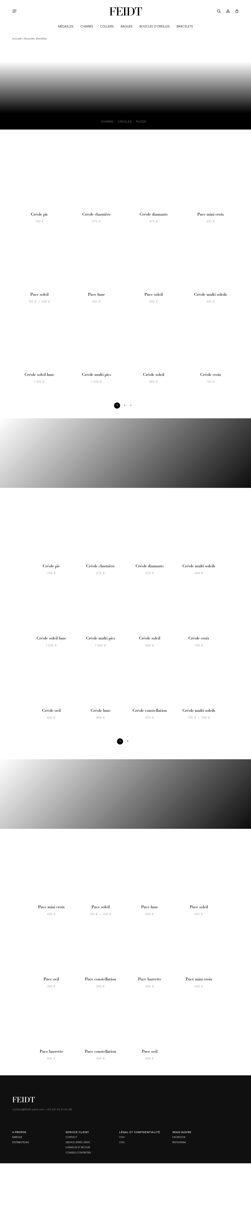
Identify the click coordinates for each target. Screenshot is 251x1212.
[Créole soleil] (153, 340)
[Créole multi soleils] (210, 260)
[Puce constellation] (100, 949)
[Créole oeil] (51, 680)
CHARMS (107, 121)
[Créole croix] (210, 340)
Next (136, 405)
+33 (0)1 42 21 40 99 (59, 1109)
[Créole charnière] (96, 180)
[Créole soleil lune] (39, 340)
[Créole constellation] (149, 680)
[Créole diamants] (153, 180)
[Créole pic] (39, 180)
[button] (14, 11)
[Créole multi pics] (96, 340)
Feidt (125, 11)
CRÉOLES (125, 121)
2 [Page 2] (124, 405)
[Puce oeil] (51, 949)
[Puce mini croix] (210, 180)
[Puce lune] (96, 260)
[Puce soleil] (39, 260)
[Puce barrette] (149, 949)
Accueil (16, 38)
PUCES (141, 121)
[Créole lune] (100, 680)
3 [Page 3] (130, 405)
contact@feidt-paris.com (28, 1109)
